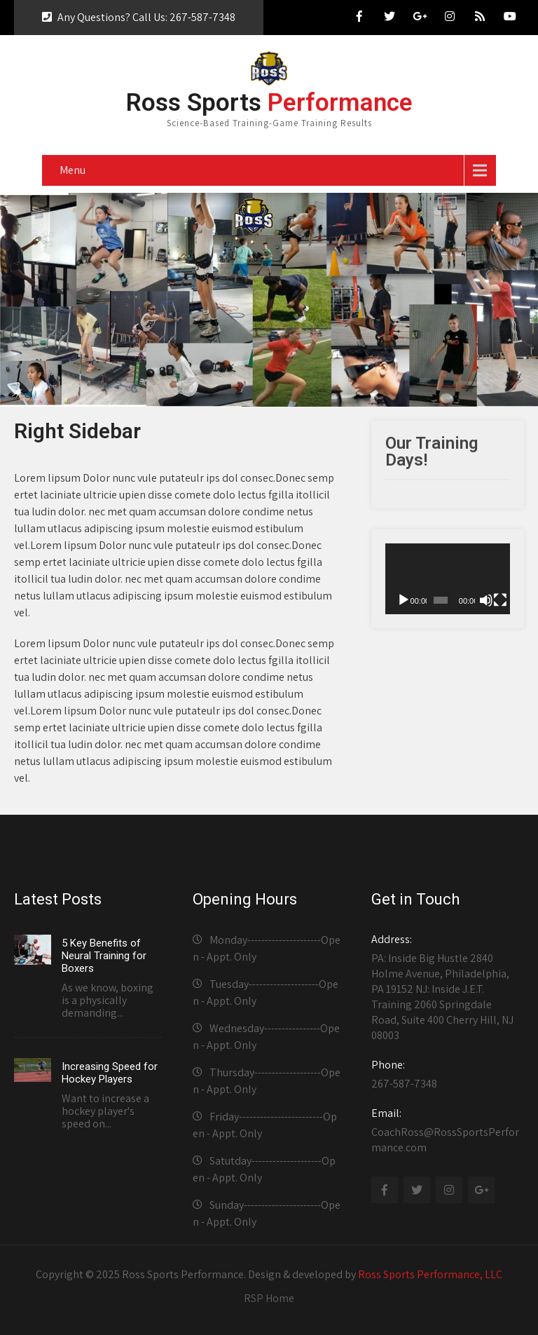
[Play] (403, 600)
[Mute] (486, 600)
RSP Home (269, 1298)
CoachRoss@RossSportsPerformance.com (445, 1130)
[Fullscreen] (500, 600)
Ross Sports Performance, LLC (430, 1274)
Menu (72, 170)
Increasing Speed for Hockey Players (110, 1072)
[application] (447, 578)
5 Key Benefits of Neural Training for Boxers (104, 956)
